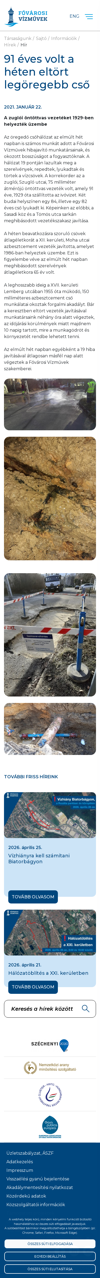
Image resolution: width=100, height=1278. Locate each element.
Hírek (10, 44)
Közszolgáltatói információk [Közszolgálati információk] (35, 1204)
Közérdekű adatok (26, 1196)
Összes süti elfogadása (50, 1244)
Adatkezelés (19, 1161)
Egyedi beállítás (50, 1256)
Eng (74, 16)
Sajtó (41, 38)
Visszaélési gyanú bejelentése (37, 1178)
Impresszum (19, 1170)
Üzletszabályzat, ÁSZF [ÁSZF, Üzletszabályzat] (30, 1153)
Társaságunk (17, 38)
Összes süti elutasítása (50, 1269)
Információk (64, 38)
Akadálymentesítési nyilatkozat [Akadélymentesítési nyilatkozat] (39, 1187)
